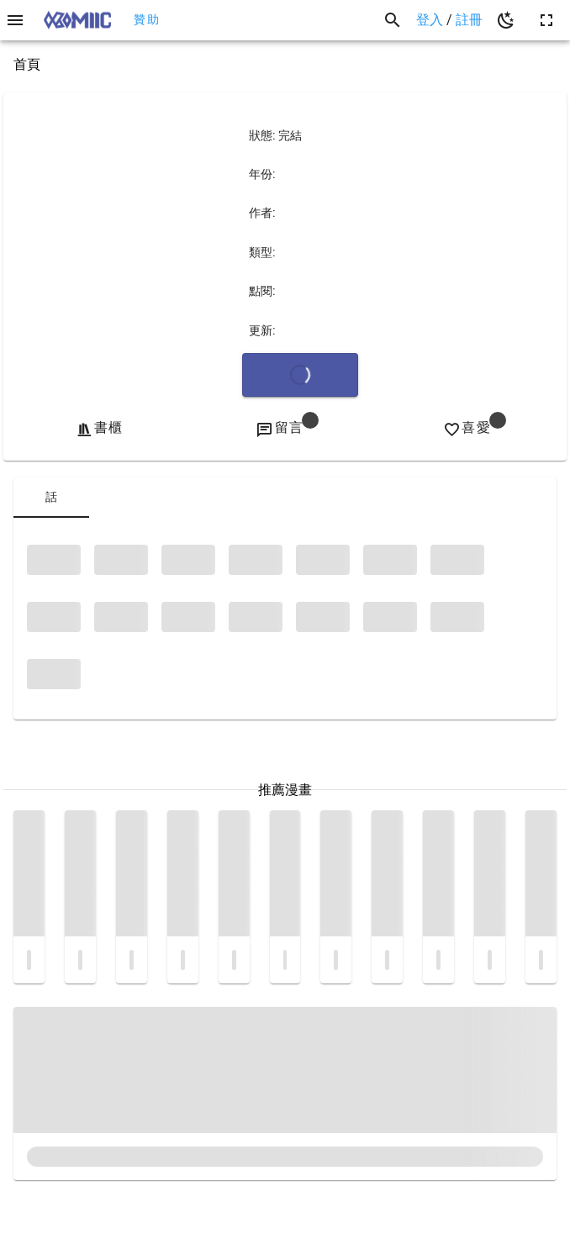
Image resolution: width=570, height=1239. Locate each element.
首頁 (26, 64)
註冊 (469, 20)
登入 (431, 20)
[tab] (51, 497)
